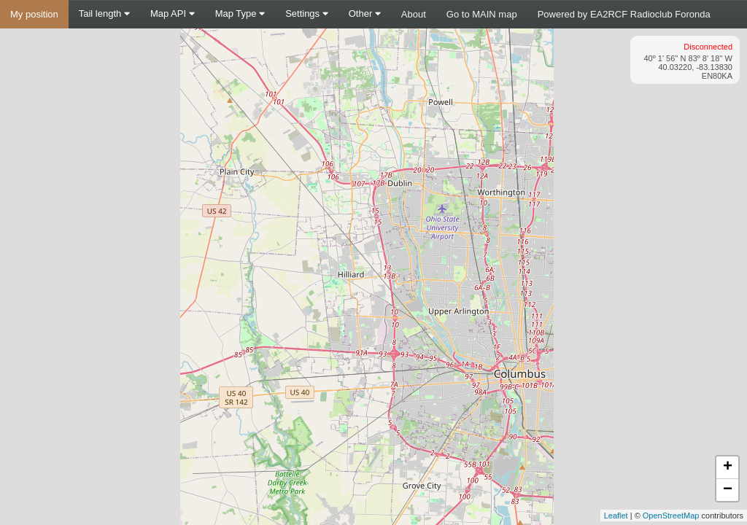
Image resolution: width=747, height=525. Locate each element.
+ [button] (727, 467)
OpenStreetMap (671, 515)
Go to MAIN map (481, 14)
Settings (306, 13)
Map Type (240, 13)
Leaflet (616, 515)
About (413, 14)
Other (365, 13)
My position (34, 14)
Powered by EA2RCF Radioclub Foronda (624, 14)
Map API (172, 13)
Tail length (104, 13)
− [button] (727, 490)
